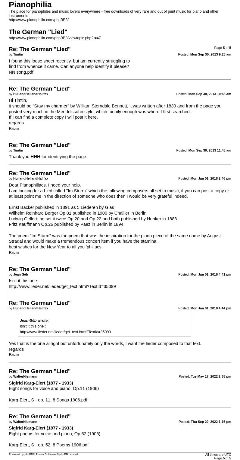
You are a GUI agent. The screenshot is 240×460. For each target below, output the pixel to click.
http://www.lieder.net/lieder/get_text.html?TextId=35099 (62, 286)
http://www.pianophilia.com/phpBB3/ (39, 20)
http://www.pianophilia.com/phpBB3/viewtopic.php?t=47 (55, 38)
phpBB (28, 454)
